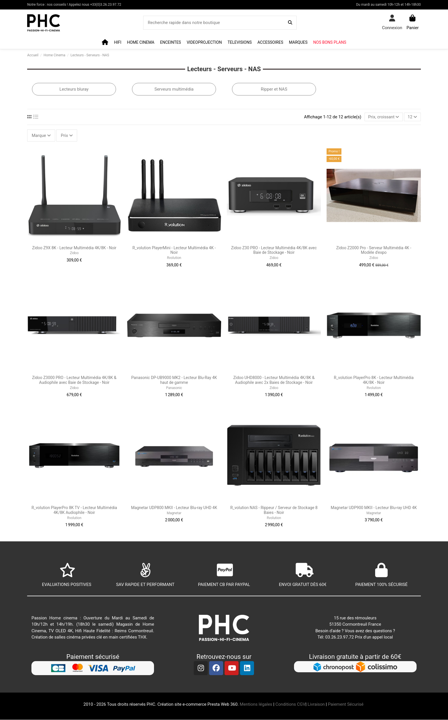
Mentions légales (256, 704)
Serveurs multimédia (173, 89)
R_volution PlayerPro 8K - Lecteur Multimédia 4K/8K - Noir (374, 380)
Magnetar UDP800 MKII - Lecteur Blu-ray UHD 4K (174, 508)
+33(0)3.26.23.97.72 (105, 5)
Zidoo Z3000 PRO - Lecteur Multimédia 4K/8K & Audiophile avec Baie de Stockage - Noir (74, 380)
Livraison (316, 704)
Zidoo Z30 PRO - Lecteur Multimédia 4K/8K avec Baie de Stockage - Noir (274, 250)
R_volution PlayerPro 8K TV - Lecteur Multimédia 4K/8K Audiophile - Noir (74, 510)
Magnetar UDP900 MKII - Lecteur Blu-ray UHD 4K (374, 508)
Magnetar (174, 513)
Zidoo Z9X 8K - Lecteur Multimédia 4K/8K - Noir (74, 248)
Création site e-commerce (181, 704)
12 (412, 116)
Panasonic (174, 388)
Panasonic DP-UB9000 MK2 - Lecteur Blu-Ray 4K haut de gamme (174, 380)
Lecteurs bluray (74, 89)
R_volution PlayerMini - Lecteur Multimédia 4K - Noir (174, 250)
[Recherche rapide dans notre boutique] (290, 23)
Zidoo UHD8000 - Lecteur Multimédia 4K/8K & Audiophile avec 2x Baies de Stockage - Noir (274, 380)
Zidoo (74, 254)
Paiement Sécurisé (346, 704)
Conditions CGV (290, 704)
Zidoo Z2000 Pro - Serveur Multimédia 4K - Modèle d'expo (373, 250)
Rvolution (174, 258)
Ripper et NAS (274, 89)
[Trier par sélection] (383, 117)
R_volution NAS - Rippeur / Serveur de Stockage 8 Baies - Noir (273, 510)
